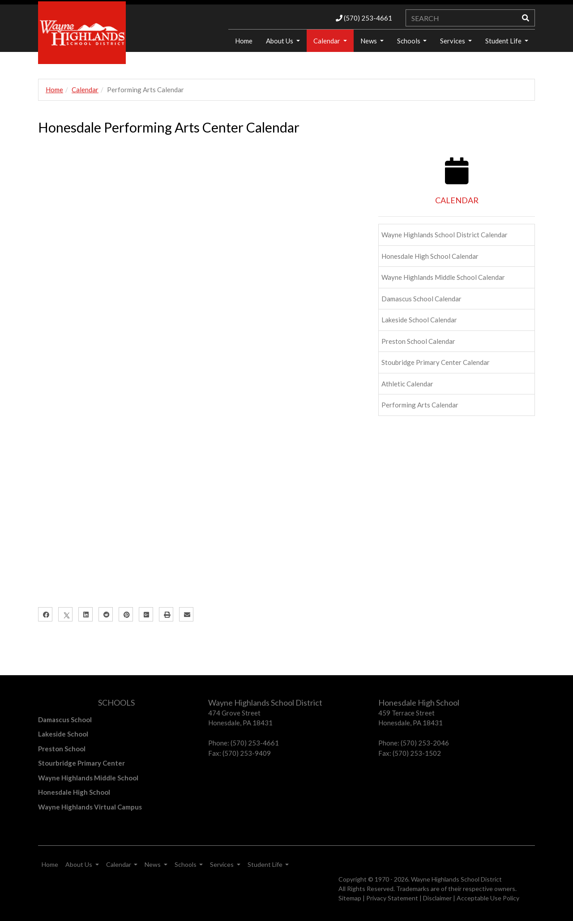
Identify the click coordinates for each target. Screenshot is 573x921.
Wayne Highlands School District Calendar (444, 235)
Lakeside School (63, 734)
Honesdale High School (74, 792)
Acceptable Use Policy (488, 898)
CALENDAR (457, 200)
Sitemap (349, 898)
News (369, 41)
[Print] (166, 614)
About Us (280, 41)
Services (453, 41)
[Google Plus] (146, 614)
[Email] (186, 614)
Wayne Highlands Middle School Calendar (443, 277)
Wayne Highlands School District (456, 879)
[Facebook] (45, 614)
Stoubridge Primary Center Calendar (435, 362)
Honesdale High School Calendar (430, 256)
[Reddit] (105, 614)
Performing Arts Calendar (419, 405)
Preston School (62, 749)
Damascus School (65, 719)
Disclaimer (437, 898)
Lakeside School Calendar (419, 320)
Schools (409, 41)
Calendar (327, 41)
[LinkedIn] (85, 614)
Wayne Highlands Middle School (88, 778)
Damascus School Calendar (421, 299)
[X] (65, 614)
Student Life (504, 41)
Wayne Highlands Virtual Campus (90, 807)
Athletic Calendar (407, 384)
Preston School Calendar (418, 341)
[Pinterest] (126, 614)
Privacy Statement (392, 898)
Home (243, 41)
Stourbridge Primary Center (81, 763)
